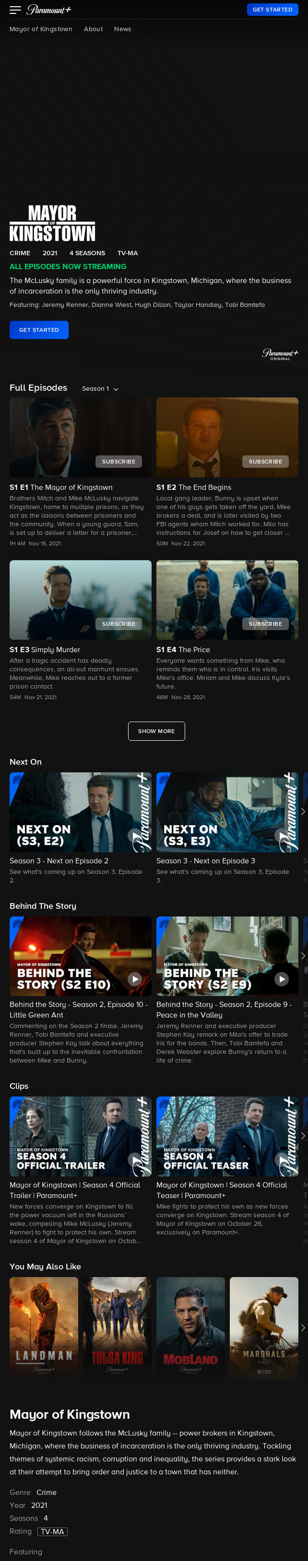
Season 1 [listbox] (95, 388)
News (123, 29)
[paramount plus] (48, 9)
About (93, 29)
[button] (15, 11)
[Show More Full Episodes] (156, 731)
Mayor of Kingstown (41, 29)
